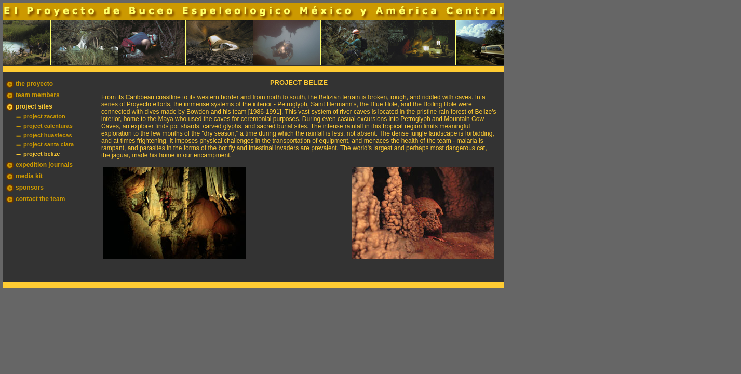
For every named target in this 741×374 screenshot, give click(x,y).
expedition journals (44, 164)
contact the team (40, 199)
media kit (29, 176)
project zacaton (44, 116)
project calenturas (48, 126)
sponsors (30, 187)
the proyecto (34, 83)
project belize (41, 154)
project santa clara (48, 144)
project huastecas (47, 135)
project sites (34, 106)
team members (38, 95)
